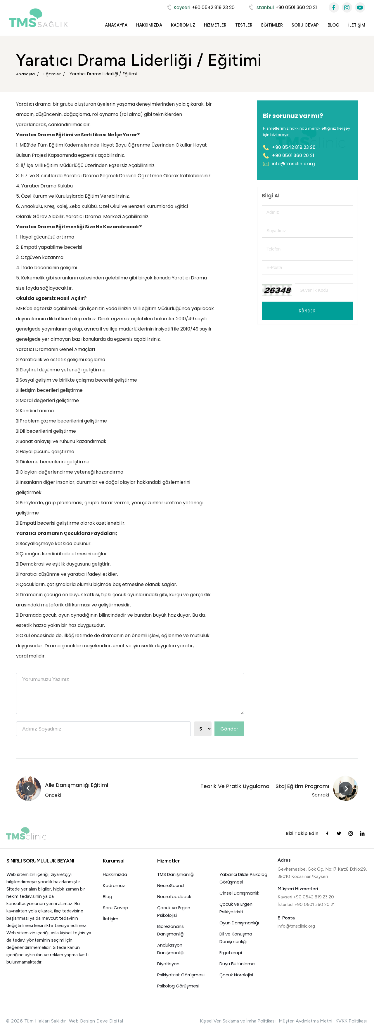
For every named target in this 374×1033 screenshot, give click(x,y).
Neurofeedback (174, 896)
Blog (334, 25)
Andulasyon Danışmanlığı (170, 949)
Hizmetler (215, 25)
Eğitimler (272, 25)
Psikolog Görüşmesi (178, 986)
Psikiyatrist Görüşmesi (181, 975)
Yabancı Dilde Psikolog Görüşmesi (243, 878)
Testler (243, 25)
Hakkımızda (149, 25)
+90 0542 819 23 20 (200, 7)
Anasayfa (116, 25)
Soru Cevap (305, 25)
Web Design (82, 1021)
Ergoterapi (230, 952)
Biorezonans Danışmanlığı (170, 930)
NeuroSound (170, 885)
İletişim (356, 25)
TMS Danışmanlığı (175, 874)
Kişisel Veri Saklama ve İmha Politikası (238, 1021)
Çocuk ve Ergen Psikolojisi (174, 911)
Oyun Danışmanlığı (239, 923)
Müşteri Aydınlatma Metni (305, 1021)
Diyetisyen (168, 964)
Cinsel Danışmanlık (239, 893)
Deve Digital (109, 1021)
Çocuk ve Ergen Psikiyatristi (235, 908)
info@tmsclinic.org (289, 164)
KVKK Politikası (351, 1021)
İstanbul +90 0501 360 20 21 (306, 904)
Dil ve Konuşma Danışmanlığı (235, 938)
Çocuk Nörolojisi (236, 975)
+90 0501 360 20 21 (282, 7)
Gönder (229, 729)
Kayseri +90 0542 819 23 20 (306, 897)
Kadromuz (183, 25)
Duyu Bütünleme (237, 964)
